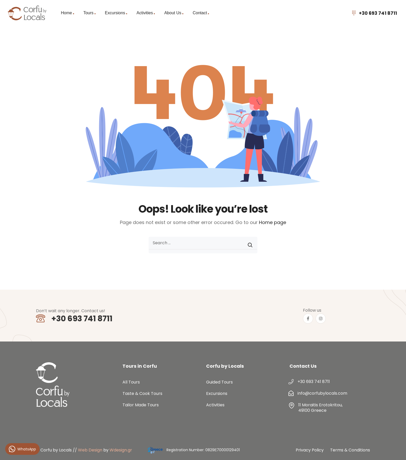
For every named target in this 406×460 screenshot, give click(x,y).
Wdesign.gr (121, 450)
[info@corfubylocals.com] (291, 393)
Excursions (115, 13)
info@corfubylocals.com (322, 393)
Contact (200, 13)
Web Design (90, 450)
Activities (144, 13)
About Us (172, 13)
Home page (272, 222)
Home (66, 13)
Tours (88, 13)
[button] (395, 449)
